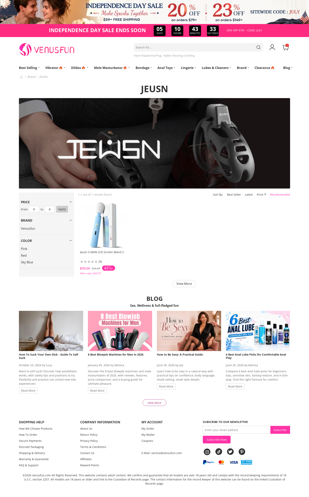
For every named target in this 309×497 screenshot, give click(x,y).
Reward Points (89, 465)
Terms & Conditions (93, 447)
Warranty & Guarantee (34, 459)
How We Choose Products (35, 428)
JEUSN (44, 77)
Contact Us (87, 453)
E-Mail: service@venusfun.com (161, 453)
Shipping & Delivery (32, 453)
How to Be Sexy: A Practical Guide (180, 354)
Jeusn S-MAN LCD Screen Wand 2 (102, 252)
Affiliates (86, 459)
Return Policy (89, 435)
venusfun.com (41, 475)
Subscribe (280, 430)
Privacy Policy (89, 441)
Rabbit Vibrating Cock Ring (179, 55)
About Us (86, 428)
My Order (147, 428)
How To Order (28, 435)
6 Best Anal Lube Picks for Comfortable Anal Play (256, 356)
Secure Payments (30, 441)
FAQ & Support (28, 465)
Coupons (147, 441)
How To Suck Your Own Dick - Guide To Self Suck (48, 356)
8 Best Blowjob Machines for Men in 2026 (115, 354)
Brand (32, 77)
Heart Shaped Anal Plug (147, 55)
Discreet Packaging (31, 447)
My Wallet (147, 435)
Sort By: (218, 194)
